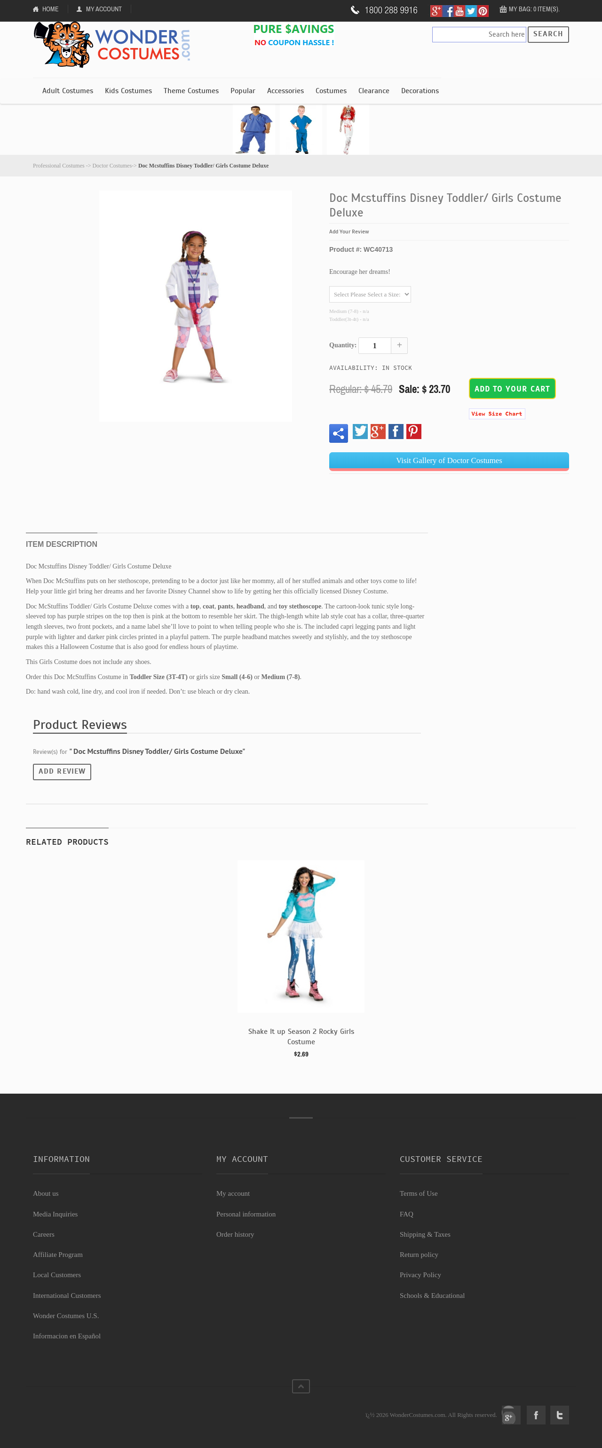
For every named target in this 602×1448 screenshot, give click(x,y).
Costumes (331, 91)
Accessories (285, 91)
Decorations (420, 91)
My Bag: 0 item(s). (534, 9)
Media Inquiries (55, 1214)
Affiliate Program (58, 1254)
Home (50, 9)
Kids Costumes (128, 91)
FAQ (406, 1214)
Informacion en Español (67, 1336)
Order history (235, 1234)
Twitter (559, 1415)
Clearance (373, 91)
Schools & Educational (432, 1295)
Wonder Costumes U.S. (66, 1316)
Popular (242, 91)
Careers (44, 1234)
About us (46, 1193)
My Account (104, 9)
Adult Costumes (67, 91)
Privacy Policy (420, 1275)
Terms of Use (419, 1193)
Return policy (419, 1254)
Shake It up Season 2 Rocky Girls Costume (301, 1037)
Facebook (536, 1415)
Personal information (246, 1214)
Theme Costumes (191, 91)
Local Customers (57, 1275)
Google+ (511, 1415)
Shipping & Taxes (425, 1234)
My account (233, 1193)
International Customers (67, 1295)
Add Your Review (349, 231)
